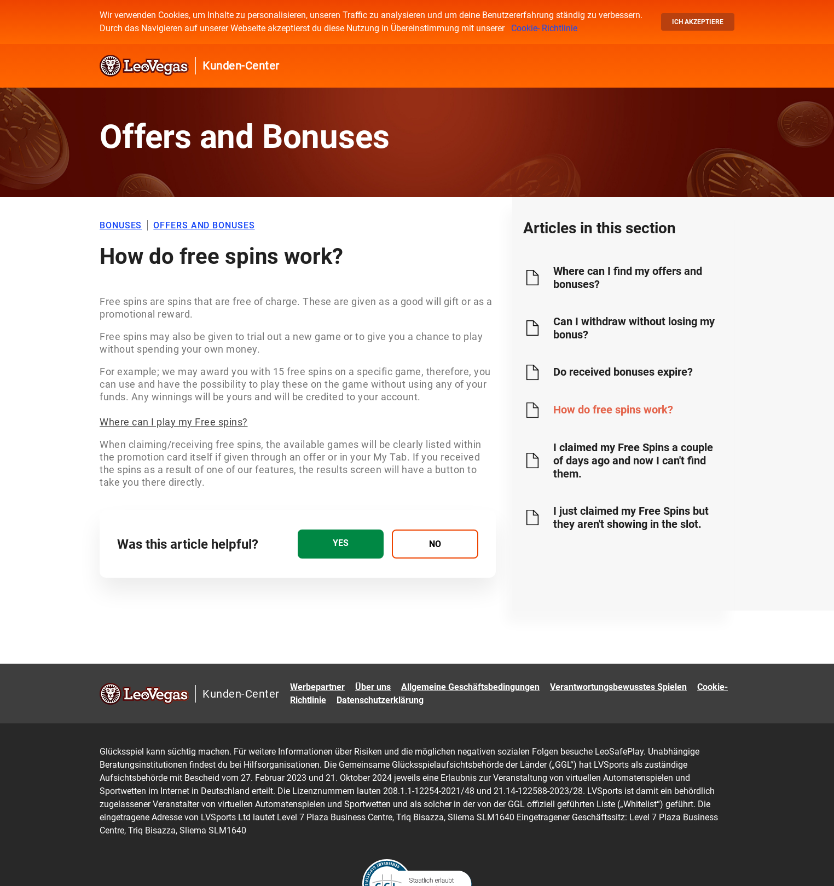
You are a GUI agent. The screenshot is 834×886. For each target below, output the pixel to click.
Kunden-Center (241, 65)
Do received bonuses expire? (623, 371)
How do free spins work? (613, 409)
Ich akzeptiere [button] (697, 22)
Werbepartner (317, 687)
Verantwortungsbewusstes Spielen (618, 687)
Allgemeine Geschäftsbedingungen (470, 687)
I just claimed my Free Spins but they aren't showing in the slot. (631, 517)
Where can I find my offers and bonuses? (627, 277)
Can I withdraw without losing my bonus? (634, 328)
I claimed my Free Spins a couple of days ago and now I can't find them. (633, 460)
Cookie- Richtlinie (544, 28)
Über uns (373, 687)
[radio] (341, 544)
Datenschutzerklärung (380, 700)
